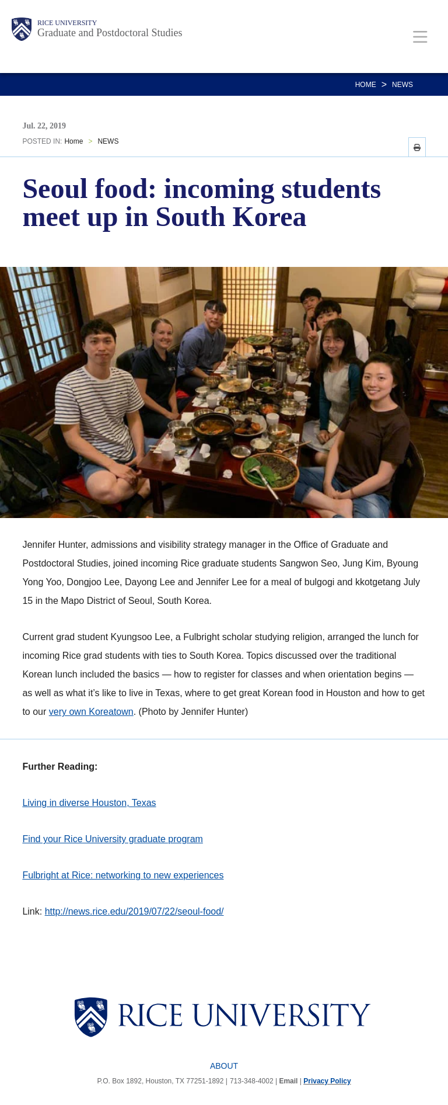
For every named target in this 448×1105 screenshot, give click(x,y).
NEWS (402, 85)
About (224, 1066)
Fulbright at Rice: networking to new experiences (122, 875)
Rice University (67, 22)
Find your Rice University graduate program (112, 839)
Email (288, 1081)
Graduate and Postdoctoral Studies (109, 33)
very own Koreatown (91, 712)
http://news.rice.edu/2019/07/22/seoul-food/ (134, 911)
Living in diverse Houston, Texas (89, 803)
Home (365, 85)
